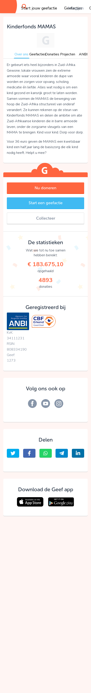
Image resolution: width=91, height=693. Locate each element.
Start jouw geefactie (39, 8)
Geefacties (37, 54)
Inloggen (76, 8)
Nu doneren (45, 188)
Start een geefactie (46, 202)
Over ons (21, 54)
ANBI (83, 54)
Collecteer (45, 218)
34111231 (15, 338)
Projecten (67, 54)
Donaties (52, 54)
